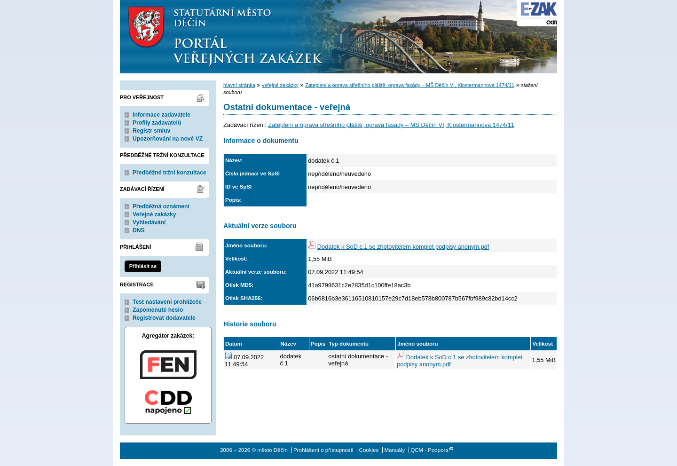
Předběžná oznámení (161, 206)
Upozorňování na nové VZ (168, 138)
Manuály (394, 450)
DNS (139, 230)
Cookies (369, 450)
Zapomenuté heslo (158, 310)
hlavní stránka (239, 85)
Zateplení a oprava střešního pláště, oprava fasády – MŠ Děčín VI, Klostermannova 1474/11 (409, 85)
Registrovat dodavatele (164, 318)
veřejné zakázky (280, 85)
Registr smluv (151, 130)
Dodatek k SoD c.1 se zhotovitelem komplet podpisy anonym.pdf (403, 246)
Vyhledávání (149, 222)
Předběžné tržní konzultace (169, 172)
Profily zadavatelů (157, 122)
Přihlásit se (143, 266)
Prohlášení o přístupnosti (323, 450)
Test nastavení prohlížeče (167, 302)
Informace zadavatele (161, 114)
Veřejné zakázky (154, 214)
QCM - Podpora (429, 450)
